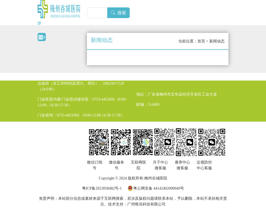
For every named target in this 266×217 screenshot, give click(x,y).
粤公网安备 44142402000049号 (158, 188)
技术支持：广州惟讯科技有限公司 (137, 204)
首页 (201, 41)
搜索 (118, 12)
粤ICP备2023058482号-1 (102, 188)
